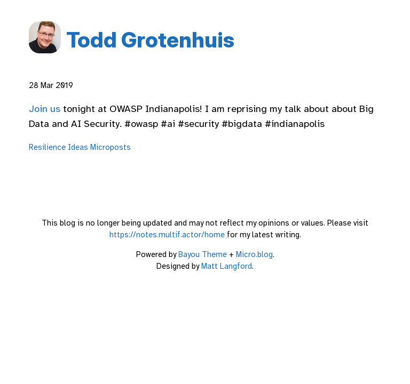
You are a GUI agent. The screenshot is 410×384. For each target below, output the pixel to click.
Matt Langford (226, 266)
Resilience (47, 147)
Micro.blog (254, 254)
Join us (44, 109)
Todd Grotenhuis (150, 40)
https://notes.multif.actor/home (167, 234)
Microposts (110, 147)
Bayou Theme (202, 254)
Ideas (78, 147)
